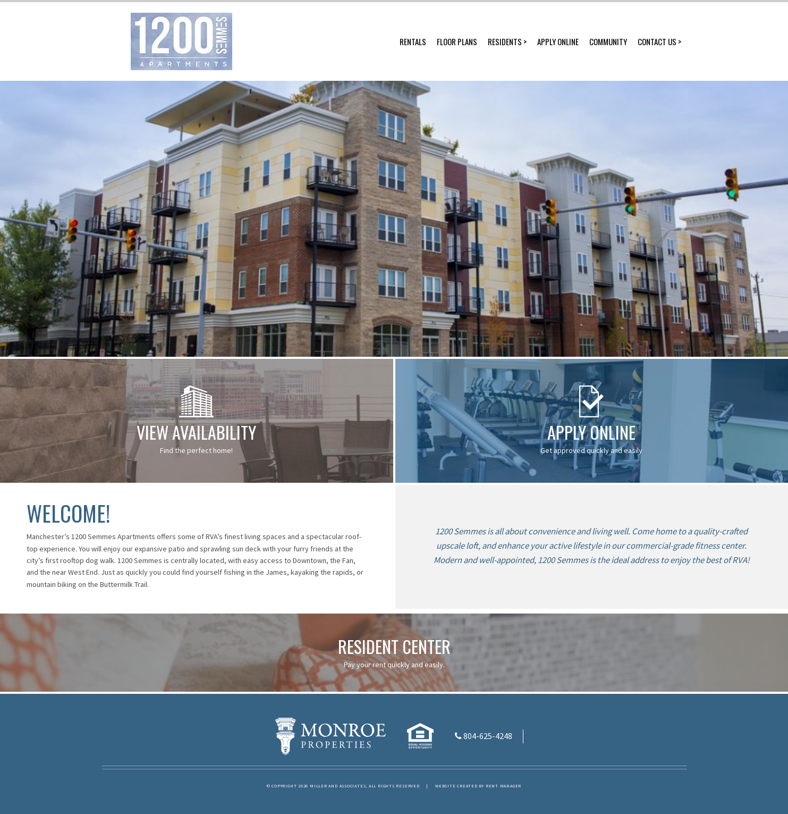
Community (608, 41)
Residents (505, 41)
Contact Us (657, 41)
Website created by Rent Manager (478, 785)
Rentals (413, 41)
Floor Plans (457, 41)
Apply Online (558, 41)
